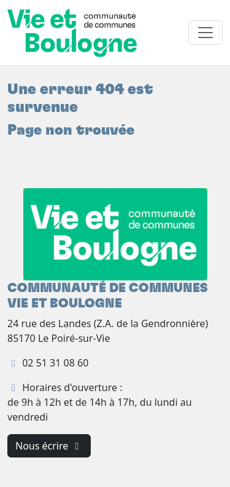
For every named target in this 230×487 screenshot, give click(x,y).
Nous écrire (49, 446)
